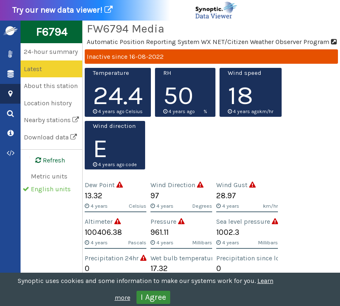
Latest (33, 69)
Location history (48, 103)
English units (51, 189)
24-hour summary (51, 52)
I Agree (153, 297)
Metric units (49, 176)
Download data (50, 137)
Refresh (45, 160)
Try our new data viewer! (125, 10)
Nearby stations (51, 120)
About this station (51, 86)
